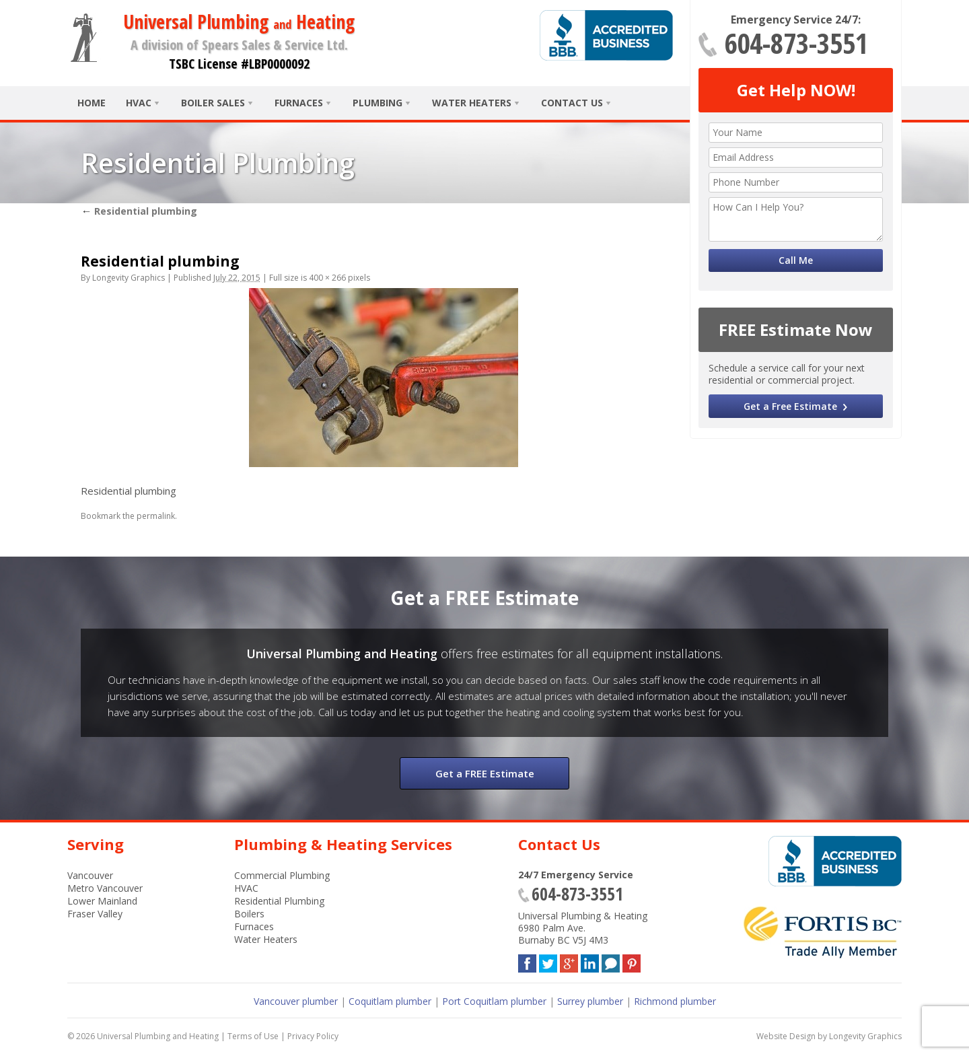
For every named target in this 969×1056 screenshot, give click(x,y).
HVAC (138, 102)
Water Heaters (471, 102)
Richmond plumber (675, 1001)
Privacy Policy (312, 1036)
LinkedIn (590, 960)
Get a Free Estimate (790, 406)
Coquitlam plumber (390, 1001)
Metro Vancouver (105, 888)
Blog (611, 960)
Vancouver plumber (296, 1001)
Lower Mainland (102, 900)
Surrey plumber (590, 1001)
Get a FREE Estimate (484, 773)
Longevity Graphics (128, 277)
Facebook (527, 960)
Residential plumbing (139, 211)
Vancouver (90, 875)
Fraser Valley (94, 913)
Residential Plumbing (279, 900)
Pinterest (631, 960)
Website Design (786, 1036)
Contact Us (572, 102)
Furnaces (299, 102)
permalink (156, 516)
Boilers (249, 913)
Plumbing (377, 102)
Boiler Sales (213, 102)
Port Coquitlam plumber (494, 1001)
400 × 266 (327, 277)
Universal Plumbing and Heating (158, 1036)
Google (569, 960)
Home (91, 102)
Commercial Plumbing (282, 875)
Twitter (548, 960)
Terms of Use (253, 1036)
